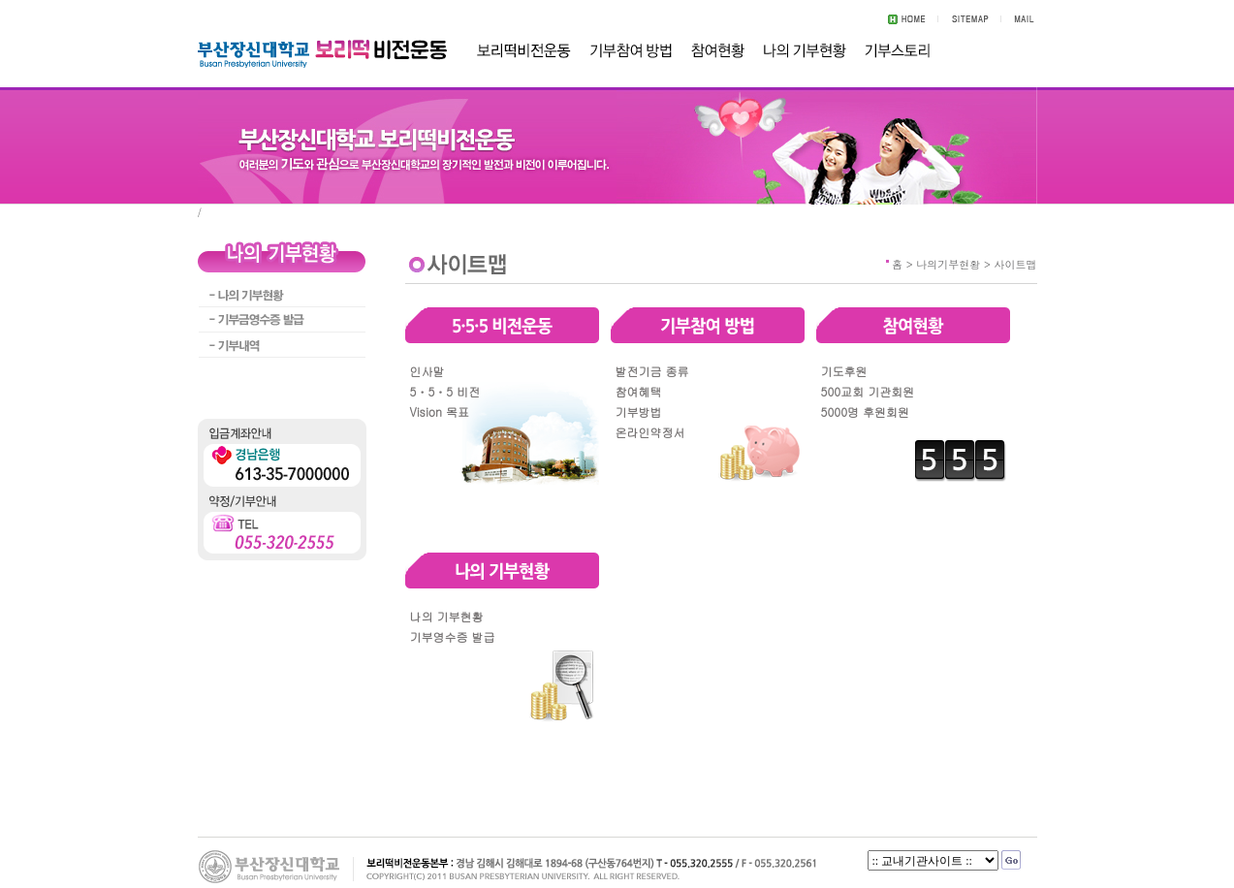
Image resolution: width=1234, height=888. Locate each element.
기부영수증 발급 (452, 636)
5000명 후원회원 (865, 411)
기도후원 (844, 371)
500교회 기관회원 (868, 391)
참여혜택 (639, 391)
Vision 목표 (440, 411)
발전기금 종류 (652, 371)
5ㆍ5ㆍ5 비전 (445, 391)
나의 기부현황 (447, 616)
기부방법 (639, 411)
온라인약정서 (650, 432)
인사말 (427, 371)
